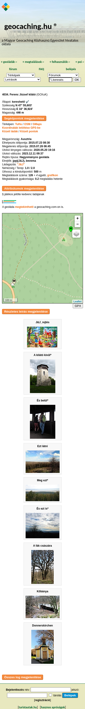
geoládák (9, 62)
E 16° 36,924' (24, 109)
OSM (27, 124)
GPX (78, 306)
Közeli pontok (29, 131)
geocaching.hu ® (31, 26)
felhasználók (60, 62)
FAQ (41, 69)
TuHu (18, 124)
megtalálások (33, 62)
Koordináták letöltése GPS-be (21, 127)
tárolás (57, 695)
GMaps (37, 124)
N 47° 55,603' (23, 105)
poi (80, 62)
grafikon (52, 175)
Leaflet (77, 301)
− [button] (77, 224)
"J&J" (20, 164)
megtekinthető (24, 207)
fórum (13, 69)
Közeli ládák (10, 131)
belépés (71, 69)
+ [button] (77, 218)
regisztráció (42, 700)
